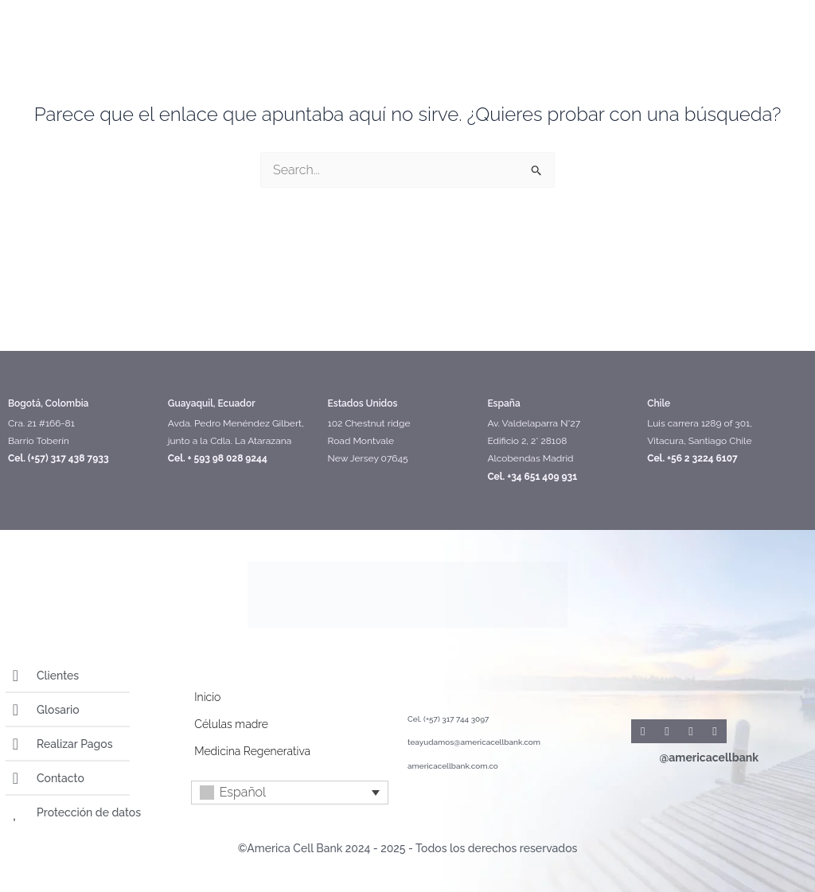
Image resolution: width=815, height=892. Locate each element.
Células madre (231, 724)
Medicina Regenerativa (252, 751)
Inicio (207, 697)
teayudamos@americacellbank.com (474, 742)
